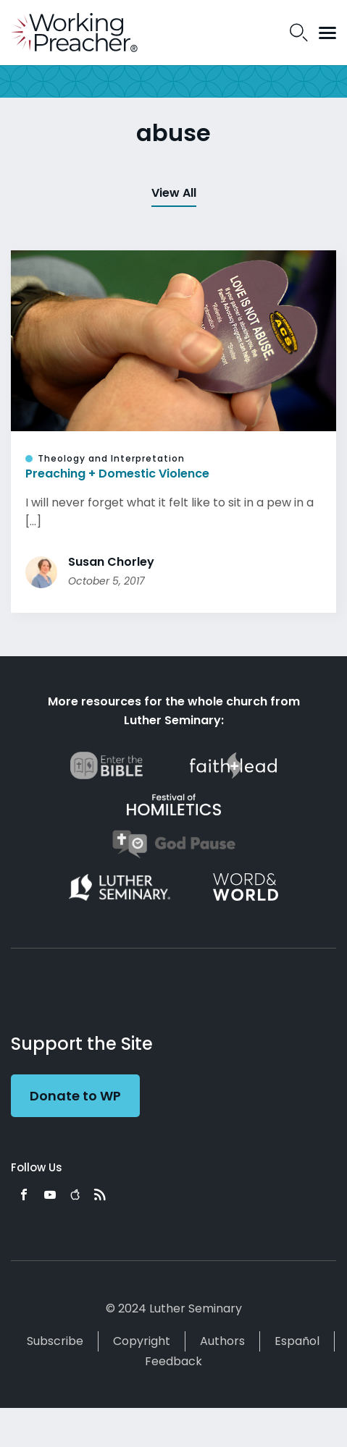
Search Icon (299, 32)
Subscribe (55, 1341)
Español (297, 1341)
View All (173, 192)
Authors (222, 1341)
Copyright (141, 1341)
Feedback (173, 1361)
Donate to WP (75, 1096)
